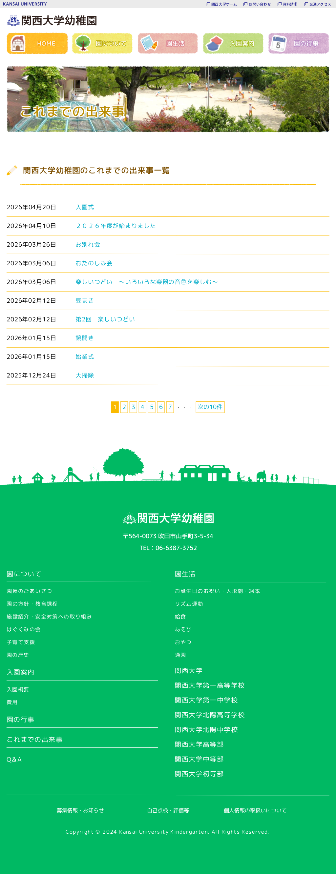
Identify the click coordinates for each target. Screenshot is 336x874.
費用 (12, 702)
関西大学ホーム (224, 4)
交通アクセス (320, 4)
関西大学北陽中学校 (206, 729)
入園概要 (18, 689)
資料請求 (290, 4)
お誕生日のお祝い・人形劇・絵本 (218, 591)
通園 (180, 655)
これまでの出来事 (35, 739)
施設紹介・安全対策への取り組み (49, 616)
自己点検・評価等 (168, 810)
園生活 (185, 573)
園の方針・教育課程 (32, 603)
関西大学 (189, 670)
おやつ (183, 642)
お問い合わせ (260, 4)
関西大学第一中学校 (206, 699)
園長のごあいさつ (29, 591)
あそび (183, 629)
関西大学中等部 (199, 758)
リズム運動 (189, 603)
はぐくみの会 (24, 629)
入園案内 (21, 672)
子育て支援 (21, 642)
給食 (180, 616)
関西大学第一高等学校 (210, 685)
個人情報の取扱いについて (255, 810)
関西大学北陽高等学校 (210, 714)
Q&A (14, 759)
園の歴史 (18, 655)
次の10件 (210, 407)
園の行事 (21, 719)
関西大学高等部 (199, 744)
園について (24, 573)
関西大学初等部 (199, 773)
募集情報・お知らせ (80, 810)
